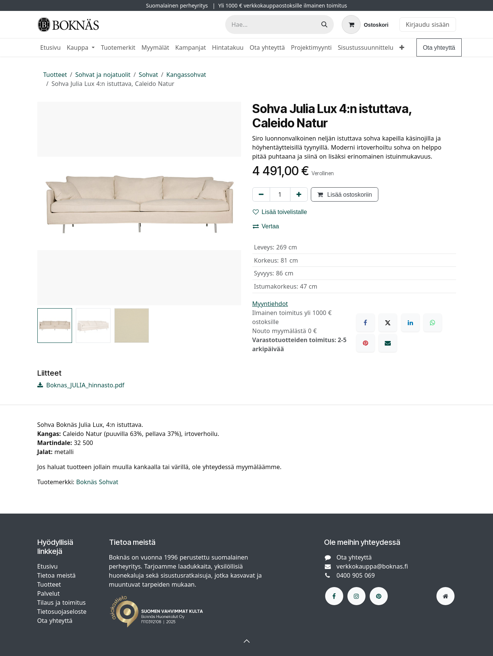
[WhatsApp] (433, 322)
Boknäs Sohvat (97, 482)
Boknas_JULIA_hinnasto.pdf (80, 385)
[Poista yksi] (261, 194)
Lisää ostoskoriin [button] (344, 194)
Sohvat (148, 74)
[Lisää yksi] (299, 194)
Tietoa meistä (56, 575)
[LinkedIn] (410, 322)
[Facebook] (365, 322)
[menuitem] (50, 47)
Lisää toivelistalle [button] (280, 212)
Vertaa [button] (266, 226)
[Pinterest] (365, 343)
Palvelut (48, 593)
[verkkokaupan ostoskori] (365, 24)
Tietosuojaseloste (63, 611)
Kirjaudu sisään (428, 24)
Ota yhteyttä (439, 47)
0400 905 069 (355, 575)
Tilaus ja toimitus (61, 602)
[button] (247, 641)
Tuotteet (55, 74)
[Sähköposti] (388, 343)
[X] (388, 322)
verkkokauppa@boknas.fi (372, 566)
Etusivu (47, 566)
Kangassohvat (186, 74)
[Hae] (324, 24)
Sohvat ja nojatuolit (103, 74)
